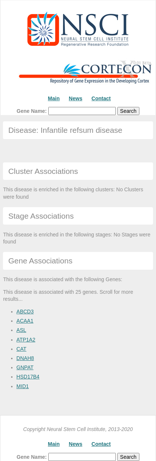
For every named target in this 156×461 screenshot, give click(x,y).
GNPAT (25, 367)
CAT (22, 349)
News (76, 98)
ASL (21, 330)
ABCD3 (25, 311)
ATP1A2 (26, 340)
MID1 (23, 386)
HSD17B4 (28, 377)
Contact (101, 98)
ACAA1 (25, 321)
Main (54, 98)
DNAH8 (25, 358)
